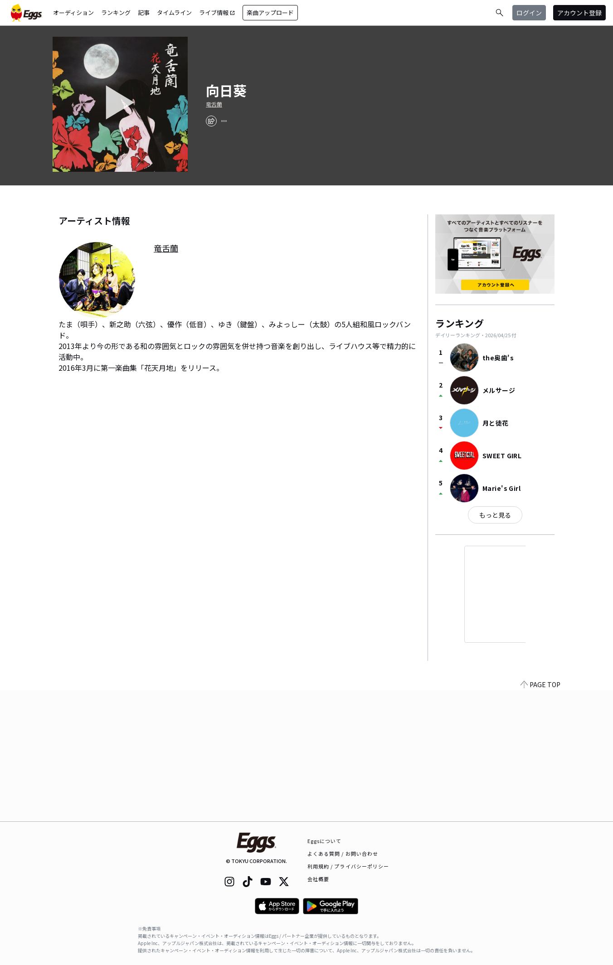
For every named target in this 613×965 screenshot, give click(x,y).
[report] (224, 121)
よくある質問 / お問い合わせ (343, 853)
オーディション (73, 12)
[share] (211, 121)
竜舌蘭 (214, 104)
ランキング (116, 12)
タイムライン (174, 12)
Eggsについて (324, 840)
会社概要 (318, 879)
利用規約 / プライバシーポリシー (348, 866)
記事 (144, 12)
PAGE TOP (540, 815)
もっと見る (495, 514)
